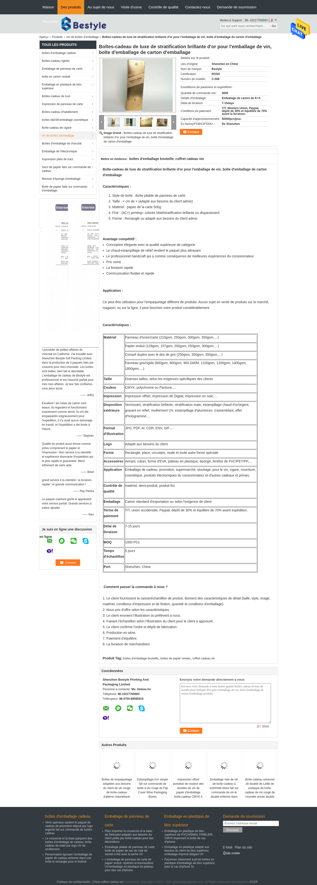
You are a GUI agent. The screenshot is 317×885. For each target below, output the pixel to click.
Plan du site (243, 847)
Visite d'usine (131, 7)
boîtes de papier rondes (175, 658)
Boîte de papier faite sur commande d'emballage (64, 188)
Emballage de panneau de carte (62, 68)
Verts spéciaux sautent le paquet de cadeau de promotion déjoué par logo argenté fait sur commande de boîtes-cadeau (69, 828)
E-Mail (228, 847)
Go (274, 26)
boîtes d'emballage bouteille (140, 658)
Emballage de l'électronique (59, 151)
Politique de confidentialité (73, 882)
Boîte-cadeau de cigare (57, 127)
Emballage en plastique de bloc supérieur (62, 86)
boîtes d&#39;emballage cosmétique (65, 120)
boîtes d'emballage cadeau (59, 53)
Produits (57, 37)
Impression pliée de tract (57, 159)
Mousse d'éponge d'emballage (61, 178)
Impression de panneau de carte (62, 104)
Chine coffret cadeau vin (108, 882)
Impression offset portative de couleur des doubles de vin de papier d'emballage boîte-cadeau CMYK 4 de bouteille (188, 790)
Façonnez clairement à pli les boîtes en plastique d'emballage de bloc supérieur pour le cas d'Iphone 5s (190, 863)
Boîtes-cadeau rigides (56, 61)
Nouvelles (50, 21)
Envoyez (233, 830)
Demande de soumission (236, 7)
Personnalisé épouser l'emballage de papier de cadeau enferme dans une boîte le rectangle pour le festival (68, 858)
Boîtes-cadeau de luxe (56, 96)
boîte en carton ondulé (56, 76)
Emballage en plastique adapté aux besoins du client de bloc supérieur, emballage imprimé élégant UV (187, 850)
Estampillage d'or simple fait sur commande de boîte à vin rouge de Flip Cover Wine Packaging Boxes (152, 788)
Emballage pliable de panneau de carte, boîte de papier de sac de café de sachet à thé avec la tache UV (130, 850)
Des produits (71, 7)
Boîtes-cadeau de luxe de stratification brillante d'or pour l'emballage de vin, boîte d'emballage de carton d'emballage (138, 137)
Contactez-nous (197, 7)
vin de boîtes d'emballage (83, 37)
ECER (254, 882)
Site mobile (231, 853)
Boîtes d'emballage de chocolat (62, 143)
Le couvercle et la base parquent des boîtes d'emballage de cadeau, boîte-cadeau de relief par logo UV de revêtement (68, 844)
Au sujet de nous (101, 7)
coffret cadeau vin (203, 658)
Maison (48, 7)
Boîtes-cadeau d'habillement (60, 112)
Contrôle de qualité (163, 7)
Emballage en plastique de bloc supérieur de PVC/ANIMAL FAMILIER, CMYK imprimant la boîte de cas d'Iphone (189, 836)
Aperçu (43, 37)
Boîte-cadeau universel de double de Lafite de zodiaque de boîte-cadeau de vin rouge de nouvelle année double (260, 788)
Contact (193, 132)
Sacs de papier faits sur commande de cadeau (66, 169)
